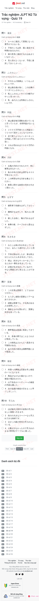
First (7, 449)
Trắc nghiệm (9, 8)
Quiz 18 (12, 449)
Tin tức (20, 563)
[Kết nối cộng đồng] (14, 596)
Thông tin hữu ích (10, 563)
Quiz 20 (26, 449)
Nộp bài (19, 438)
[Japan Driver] (12, 585)
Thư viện (26, 8)
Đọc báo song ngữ (30, 563)
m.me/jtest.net (28, 571)
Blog (32, 8)
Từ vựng (18, 8)
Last (31, 449)
